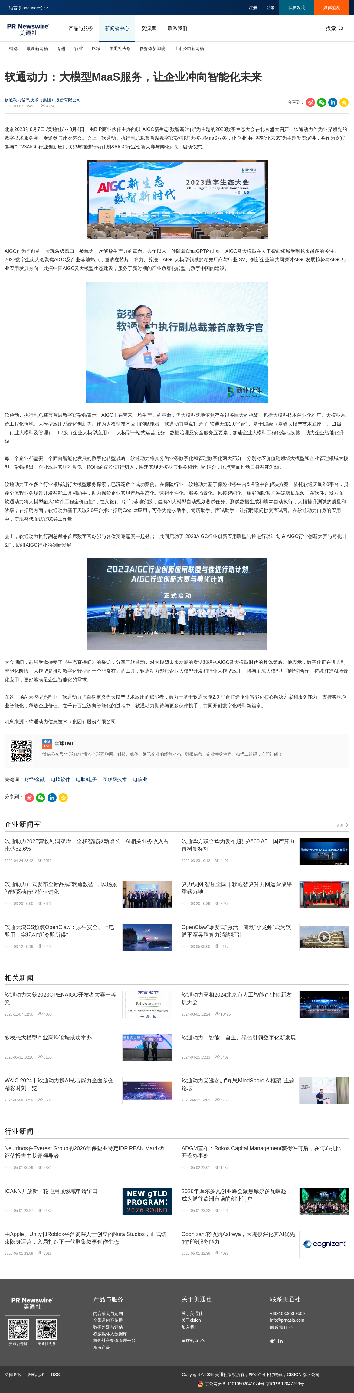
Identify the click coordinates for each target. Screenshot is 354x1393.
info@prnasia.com (287, 1320)
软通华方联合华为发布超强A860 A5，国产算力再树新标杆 (238, 845)
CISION (294, 1374)
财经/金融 (34, 779)
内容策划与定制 (108, 1313)
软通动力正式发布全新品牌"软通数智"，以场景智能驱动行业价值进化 (61, 888)
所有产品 (101, 1347)
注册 (253, 7)
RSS (55, 1374)
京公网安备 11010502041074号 (230, 1383)
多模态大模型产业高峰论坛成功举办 (48, 1038)
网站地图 (36, 1374)
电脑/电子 (86, 779)
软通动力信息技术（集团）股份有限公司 (43, 99)
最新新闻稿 (37, 48)
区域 (96, 48)
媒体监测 (331, 7)
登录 (270, 7)
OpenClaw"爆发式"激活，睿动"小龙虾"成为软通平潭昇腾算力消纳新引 (236, 931)
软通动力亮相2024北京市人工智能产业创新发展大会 (237, 998)
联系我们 (177, 28)
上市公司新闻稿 (189, 48)
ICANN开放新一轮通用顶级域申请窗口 (51, 1191)
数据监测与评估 (108, 1327)
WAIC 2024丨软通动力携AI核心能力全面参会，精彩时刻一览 (62, 1084)
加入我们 (190, 1327)
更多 (342, 825)
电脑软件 (60, 779)
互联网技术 (115, 779)
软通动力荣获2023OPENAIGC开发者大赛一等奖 (60, 998)
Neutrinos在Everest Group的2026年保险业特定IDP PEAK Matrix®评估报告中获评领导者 (84, 1152)
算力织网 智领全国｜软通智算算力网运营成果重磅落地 (237, 888)
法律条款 (13, 1374)
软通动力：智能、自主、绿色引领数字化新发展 (239, 1038)
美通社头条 (120, 48)
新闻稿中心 (117, 28)
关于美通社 (197, 1299)
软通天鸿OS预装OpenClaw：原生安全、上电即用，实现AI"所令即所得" (59, 931)
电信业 (140, 779)
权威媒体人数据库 (110, 1333)
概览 (13, 48)
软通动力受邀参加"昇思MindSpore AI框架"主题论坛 (238, 1084)
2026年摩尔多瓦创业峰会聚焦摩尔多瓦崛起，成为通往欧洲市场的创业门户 (237, 1195)
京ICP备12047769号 (285, 1383)
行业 (78, 48)
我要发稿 (296, 7)
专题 (61, 48)
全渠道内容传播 (108, 1320)
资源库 (148, 28)
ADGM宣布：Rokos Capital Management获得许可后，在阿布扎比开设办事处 (261, 1152)
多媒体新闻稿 (152, 48)
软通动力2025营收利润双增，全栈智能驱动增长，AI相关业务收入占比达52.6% (87, 845)
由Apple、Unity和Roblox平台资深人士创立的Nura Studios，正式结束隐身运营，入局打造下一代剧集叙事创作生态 (85, 1238)
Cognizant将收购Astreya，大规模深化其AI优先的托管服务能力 (238, 1238)
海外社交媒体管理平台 (114, 1340)
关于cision (191, 1320)
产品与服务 (81, 28)
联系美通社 (285, 1299)
